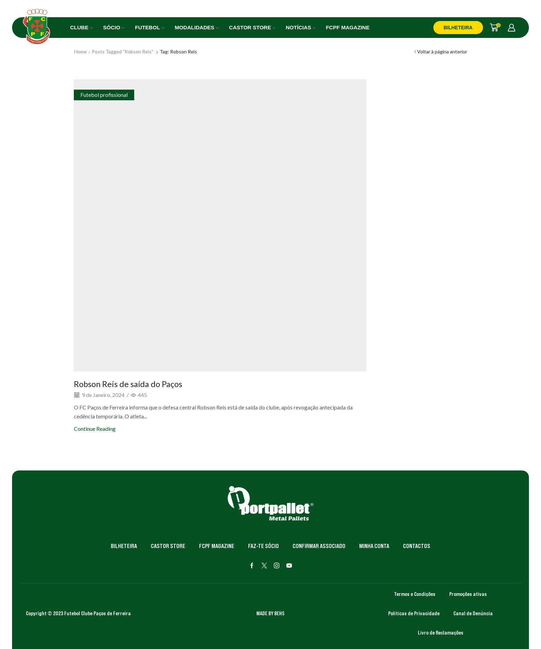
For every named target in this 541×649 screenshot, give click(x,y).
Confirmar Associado (319, 545)
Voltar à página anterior (442, 51)
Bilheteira (124, 545)
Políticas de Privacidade (414, 613)
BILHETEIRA (458, 27)
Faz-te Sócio (263, 545)
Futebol (149, 27)
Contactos (416, 545)
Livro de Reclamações (440, 632)
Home (80, 51)
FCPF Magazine (348, 27)
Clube (81, 27)
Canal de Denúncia (473, 613)
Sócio (114, 27)
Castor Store (252, 27)
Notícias (300, 27)
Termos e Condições (414, 594)
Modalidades (197, 27)
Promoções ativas (468, 594)
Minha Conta (374, 545)
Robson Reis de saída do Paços (128, 384)
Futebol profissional (104, 94)
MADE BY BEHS (270, 613)
